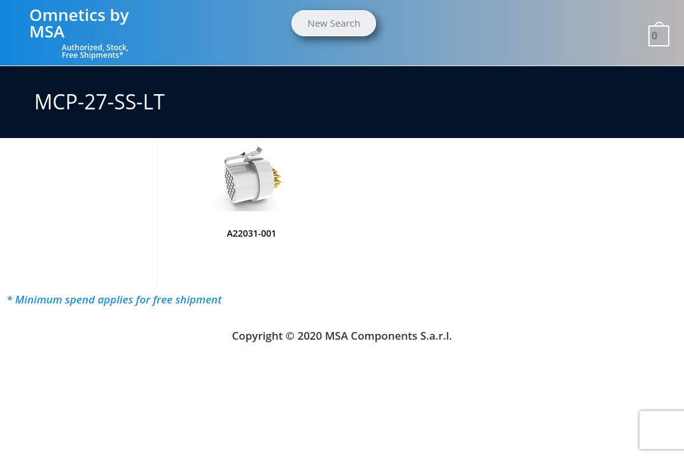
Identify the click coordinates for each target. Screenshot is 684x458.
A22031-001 (251, 233)
